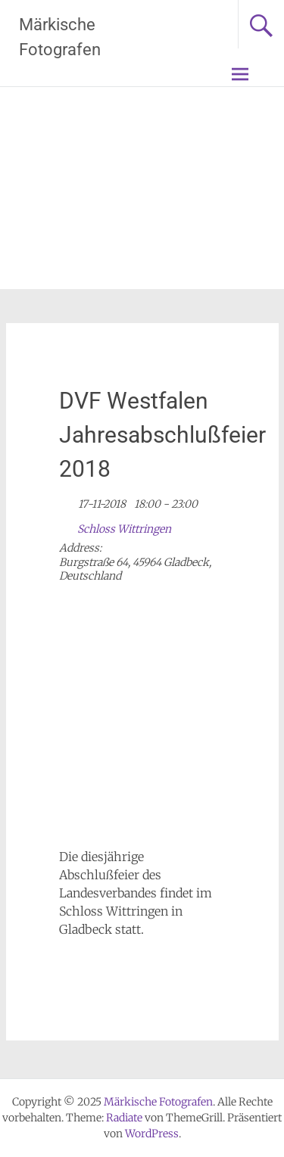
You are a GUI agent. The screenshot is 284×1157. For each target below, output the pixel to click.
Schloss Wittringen (124, 529)
